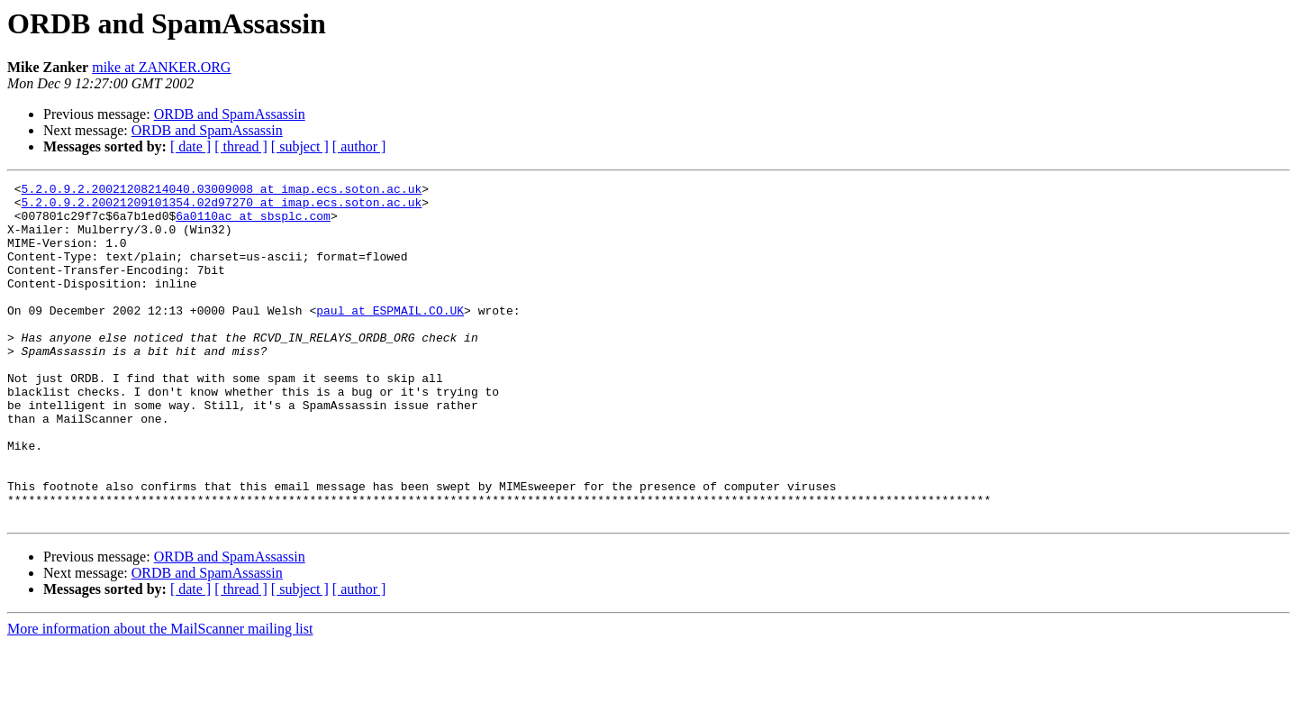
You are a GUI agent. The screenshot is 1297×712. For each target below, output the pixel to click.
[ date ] (190, 146)
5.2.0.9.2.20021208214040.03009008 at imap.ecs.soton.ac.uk (222, 191)
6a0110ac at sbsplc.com (253, 223)
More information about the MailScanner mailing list (160, 696)
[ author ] (359, 146)
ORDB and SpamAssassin (229, 114)
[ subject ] (300, 146)
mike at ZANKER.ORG (161, 67)
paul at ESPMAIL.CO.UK (390, 337)
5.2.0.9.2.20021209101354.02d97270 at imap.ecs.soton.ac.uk (222, 207)
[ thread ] (241, 146)
